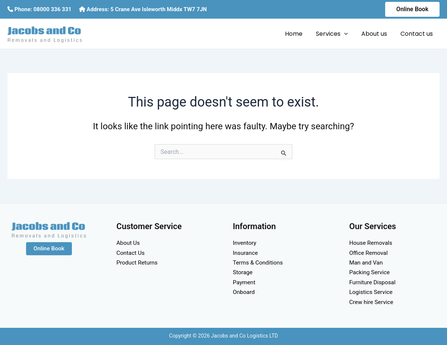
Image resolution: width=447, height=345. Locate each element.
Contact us (417, 33)
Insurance (246, 252)
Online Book (49, 248)
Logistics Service (371, 291)
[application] (348, 34)
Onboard (244, 291)
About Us (129, 242)
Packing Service (370, 272)
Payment (244, 282)
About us (376, 33)
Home (299, 33)
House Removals (371, 242)
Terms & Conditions (259, 262)
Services (336, 34)
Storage (243, 272)
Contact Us (131, 252)
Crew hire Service (372, 302)
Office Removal (369, 252)
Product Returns (138, 262)
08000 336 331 (53, 9)
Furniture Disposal (373, 282)
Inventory (245, 242)
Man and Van (366, 262)
